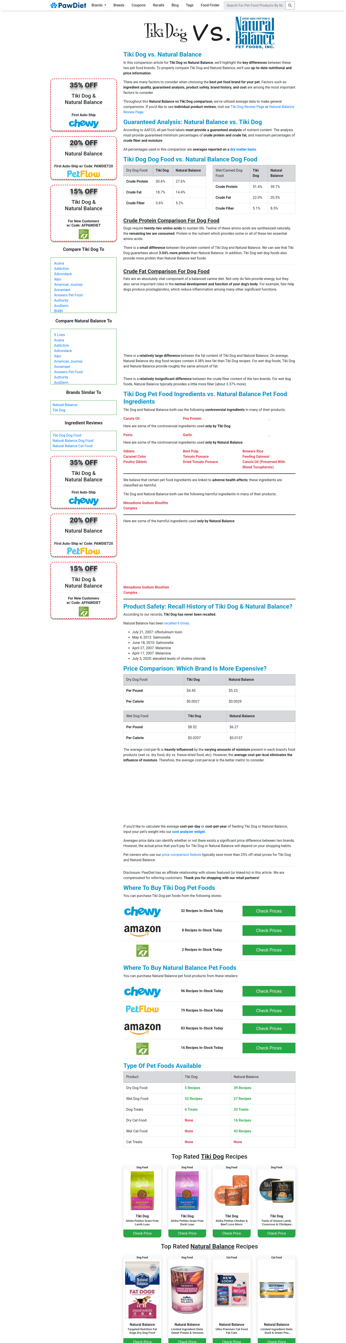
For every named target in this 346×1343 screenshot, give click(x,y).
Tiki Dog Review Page (248, 107)
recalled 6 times (176, 623)
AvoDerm (61, 306)
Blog (175, 5)
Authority (61, 300)
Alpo (57, 279)
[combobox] (255, 5)
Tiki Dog (59, 410)
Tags (190, 5)
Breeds (118, 5)
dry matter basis (243, 149)
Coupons (139, 5)
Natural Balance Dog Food (73, 441)
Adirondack (63, 274)
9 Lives (59, 335)
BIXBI (58, 311)
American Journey (68, 284)
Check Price (142, 1233)
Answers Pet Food (68, 295)
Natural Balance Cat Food (72, 446)
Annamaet (62, 290)
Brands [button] (97, 5)
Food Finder (210, 5)
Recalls (158, 5)
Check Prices (269, 911)
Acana (59, 263)
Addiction (61, 269)
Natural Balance (65, 405)
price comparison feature (181, 855)
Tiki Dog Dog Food (67, 435)
